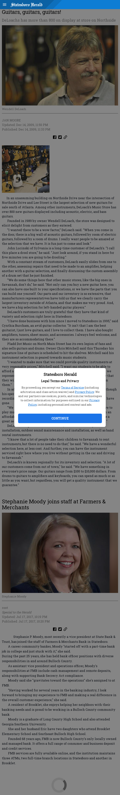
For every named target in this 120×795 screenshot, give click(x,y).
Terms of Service (72, 387)
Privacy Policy (84, 392)
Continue (60, 418)
